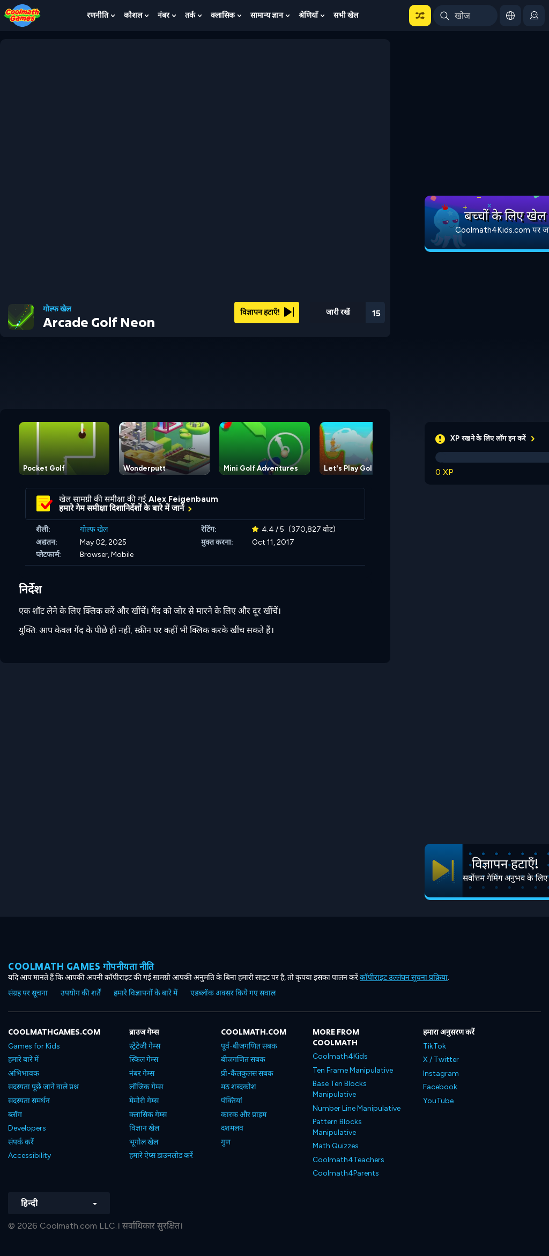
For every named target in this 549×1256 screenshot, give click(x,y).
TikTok (434, 1046)
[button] (420, 15)
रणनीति (97, 15)
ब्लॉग (15, 1114)
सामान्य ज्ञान (266, 15)
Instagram (441, 1073)
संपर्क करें (21, 1142)
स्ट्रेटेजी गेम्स (144, 1046)
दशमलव (232, 1128)
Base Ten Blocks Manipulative (340, 1089)
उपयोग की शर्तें (81, 993)
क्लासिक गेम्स (148, 1114)
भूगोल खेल (143, 1142)
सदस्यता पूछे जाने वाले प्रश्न (43, 1086)
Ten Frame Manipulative (353, 1070)
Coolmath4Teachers (348, 1159)
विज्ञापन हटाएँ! (267, 312)
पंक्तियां (231, 1100)
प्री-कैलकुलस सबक (247, 1073)
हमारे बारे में (23, 1059)
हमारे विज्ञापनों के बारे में (145, 993)
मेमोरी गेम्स (144, 1100)
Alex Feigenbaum (183, 499)
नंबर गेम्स (141, 1073)
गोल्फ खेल (57, 309)
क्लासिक (223, 15)
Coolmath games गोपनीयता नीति (81, 966)
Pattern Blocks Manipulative (337, 1127)
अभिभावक (23, 1073)
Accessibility (29, 1155)
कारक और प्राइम (243, 1114)
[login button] (534, 15)
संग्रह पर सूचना (28, 993)
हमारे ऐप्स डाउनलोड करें (161, 1155)
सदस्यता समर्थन (29, 1100)
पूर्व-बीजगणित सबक (249, 1046)
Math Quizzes (336, 1145)
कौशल (133, 15)
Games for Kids (34, 1046)
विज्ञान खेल (144, 1128)
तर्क (190, 15)
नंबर (163, 15)
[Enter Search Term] (465, 15)
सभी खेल (345, 15)
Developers (27, 1128)
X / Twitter (441, 1059)
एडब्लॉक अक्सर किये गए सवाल (233, 993)
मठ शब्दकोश (238, 1086)
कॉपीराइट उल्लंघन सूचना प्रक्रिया (404, 977)
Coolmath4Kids (340, 1056)
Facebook (440, 1086)
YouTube (438, 1100)
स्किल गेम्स (143, 1059)
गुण (226, 1142)
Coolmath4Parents (346, 1173)
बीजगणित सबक (243, 1059)
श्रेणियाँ (308, 15)
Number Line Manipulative (356, 1108)
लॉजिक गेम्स (146, 1086)
